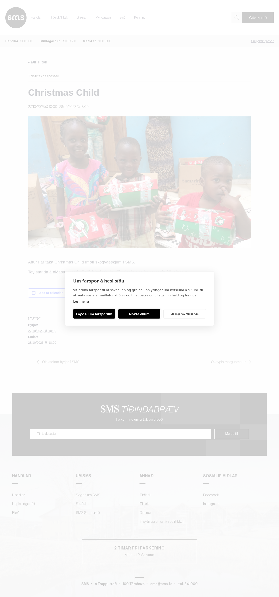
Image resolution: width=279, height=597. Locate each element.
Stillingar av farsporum (185, 313)
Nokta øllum (139, 314)
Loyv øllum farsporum (94, 314)
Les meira (81, 301)
